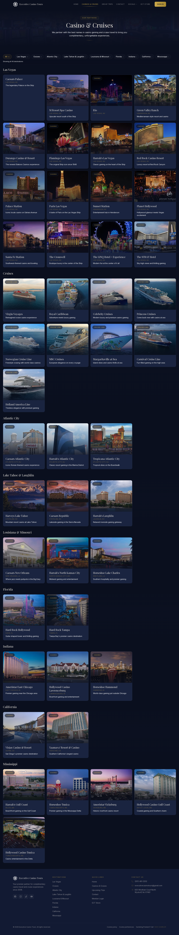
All (7, 57)
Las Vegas (22, 57)
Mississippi (163, 57)
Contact (120, 4)
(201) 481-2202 (141, 881)
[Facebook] (15, 896)
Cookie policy (112, 927)
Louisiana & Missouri (101, 57)
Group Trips (107, 4)
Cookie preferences (126, 927)
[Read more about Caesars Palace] (24, 98)
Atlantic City (53, 57)
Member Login (98, 899)
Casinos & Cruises (90, 4)
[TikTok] (26, 896)
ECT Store (145, 4)
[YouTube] (31, 896)
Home (76, 4)
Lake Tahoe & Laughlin (75, 57)
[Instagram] (20, 896)
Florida (119, 57)
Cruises (37, 57)
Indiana (133, 57)
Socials (132, 4)
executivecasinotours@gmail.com (148, 885)
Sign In (160, 4)
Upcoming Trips (98, 890)
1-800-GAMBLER (160, 927)
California (147, 57)
